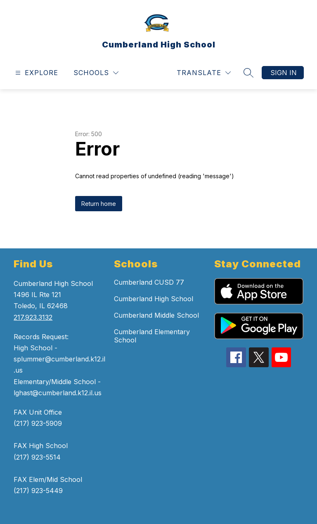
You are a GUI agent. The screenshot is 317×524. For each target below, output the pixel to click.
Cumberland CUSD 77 (149, 282)
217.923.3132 (33, 317)
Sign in (283, 72)
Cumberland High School (153, 299)
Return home (98, 203)
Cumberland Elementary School (152, 336)
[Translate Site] (204, 73)
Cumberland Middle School (156, 315)
